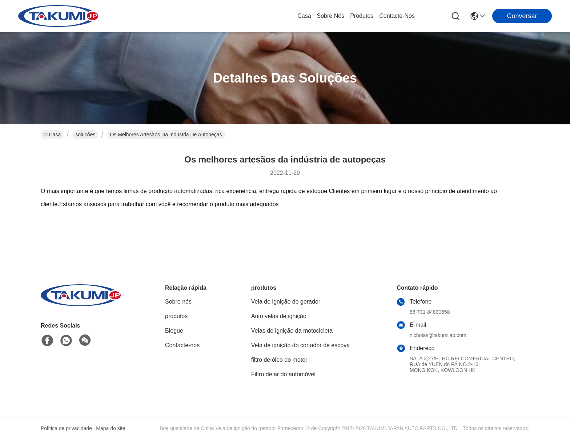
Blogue (174, 331)
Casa (304, 16)
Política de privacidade (66, 428)
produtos (361, 16)
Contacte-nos (397, 16)
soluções (85, 134)
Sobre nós (331, 16)
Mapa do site (110, 428)
